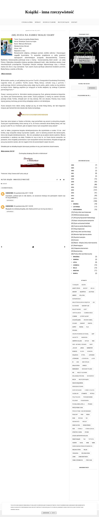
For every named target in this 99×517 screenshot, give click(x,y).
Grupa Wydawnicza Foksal (80, 334)
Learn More (46, 512)
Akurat (74, 291)
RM (86, 418)
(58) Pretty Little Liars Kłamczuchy (81, 254)
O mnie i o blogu (89, 390)
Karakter (90, 348)
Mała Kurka (75, 365)
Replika (80, 418)
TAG (84, 439)
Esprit (74, 327)
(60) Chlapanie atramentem (79, 248)
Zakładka (75, 453)
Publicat (75, 414)
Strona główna (27, 22)
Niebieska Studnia (77, 386)
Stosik (87, 432)
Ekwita (90, 323)
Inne (93, 341)
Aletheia (91, 291)
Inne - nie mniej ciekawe (79, 344)
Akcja (92, 288)
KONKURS (89, 351)
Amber (74, 295)
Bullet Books (76, 309)
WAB (87, 442)
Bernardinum (76, 299)
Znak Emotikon (83, 456)
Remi (73, 418)
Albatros (83, 291)
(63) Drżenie (75, 240)
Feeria (81, 327)
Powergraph (85, 400)
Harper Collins (77, 341)
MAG (77, 362)
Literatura (85, 358)
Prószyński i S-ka (77, 407)
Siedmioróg (75, 421)
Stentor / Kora (77, 432)
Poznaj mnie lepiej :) (78, 404)
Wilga (85, 449)
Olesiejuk (75, 393)
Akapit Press (76, 288)
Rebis (88, 414)
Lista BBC (91, 355)
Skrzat (5, 183)
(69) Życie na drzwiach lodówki (80, 223)
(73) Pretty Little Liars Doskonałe (81, 212)
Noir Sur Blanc (77, 390)
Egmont (82, 323)
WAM (93, 442)
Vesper (74, 442)
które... (83, 355)
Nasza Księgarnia (77, 383)
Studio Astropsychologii (80, 435)
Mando (85, 365)
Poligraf (75, 400)
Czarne (74, 316)
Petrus (92, 393)
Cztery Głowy (84, 316)
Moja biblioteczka (78, 376)
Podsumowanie (88, 397)
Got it (53, 512)
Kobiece (74, 351)
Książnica (75, 355)
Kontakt (74, 22)
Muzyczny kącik (63, 22)
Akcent (85, 288)
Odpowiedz (10, 200)
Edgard (74, 323)
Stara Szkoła (90, 428)
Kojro (82, 351)
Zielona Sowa (85, 453)
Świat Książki (76, 439)
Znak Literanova (77, 460)
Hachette (75, 337)
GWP (93, 334)
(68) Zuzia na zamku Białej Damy (81, 226)
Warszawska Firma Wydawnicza (82, 446)
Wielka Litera (76, 449)
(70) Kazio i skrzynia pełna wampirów (82, 220)
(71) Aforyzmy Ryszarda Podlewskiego (83, 218)
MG (73, 372)
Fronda (74, 330)
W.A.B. (81, 442)
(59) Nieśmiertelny (76, 251)
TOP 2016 (91, 439)
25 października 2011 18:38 (23, 193)
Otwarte (84, 393)
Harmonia (84, 337)
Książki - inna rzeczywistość (49, 12)
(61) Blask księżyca (77, 245)
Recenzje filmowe (49, 22)
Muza (74, 379)
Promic (90, 404)
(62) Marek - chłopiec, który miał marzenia (84, 243)
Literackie (75, 358)
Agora (84, 284)
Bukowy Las (85, 305)
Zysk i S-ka (89, 460)
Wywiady (38, 22)
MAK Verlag (85, 362)
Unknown (9, 193)
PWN (82, 414)
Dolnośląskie (76, 320)
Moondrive (90, 376)
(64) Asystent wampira (78, 237)
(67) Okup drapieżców (77, 229)
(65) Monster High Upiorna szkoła (81, 234)
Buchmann (75, 305)
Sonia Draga (86, 425)
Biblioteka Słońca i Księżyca (81, 302)
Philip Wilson (76, 397)
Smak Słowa (76, 425)
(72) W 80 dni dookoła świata (80, 215)
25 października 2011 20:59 (23, 206)
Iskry (91, 344)
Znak (73, 456)
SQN (73, 428)
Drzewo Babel (88, 320)
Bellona (81, 295)
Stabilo (80, 428)
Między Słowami (82, 372)
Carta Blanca (76, 313)
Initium (87, 341)
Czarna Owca (88, 313)
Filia (87, 327)
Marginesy (75, 369)
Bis (94, 302)
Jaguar (74, 348)
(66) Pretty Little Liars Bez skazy (81, 231)
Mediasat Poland (87, 369)
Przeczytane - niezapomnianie (81, 411)
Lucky (93, 358)
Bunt (85, 309)
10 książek (75, 284)
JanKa (82, 348)
